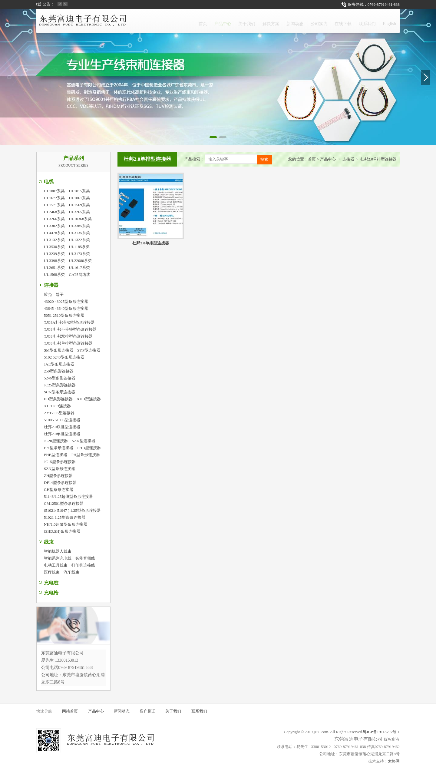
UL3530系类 (54, 246)
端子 (60, 294)
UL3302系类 (54, 225)
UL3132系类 (54, 239)
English (386, 21)
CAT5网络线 (79, 274)
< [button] (60, 4)
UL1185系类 (79, 246)
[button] (213, 137)
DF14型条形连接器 (60, 482)
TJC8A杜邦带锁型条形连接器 (69, 322)
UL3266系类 (54, 219)
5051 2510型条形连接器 (64, 315)
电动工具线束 (56, 565)
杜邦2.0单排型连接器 (62, 434)
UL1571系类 (54, 205)
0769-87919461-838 (384, 4)
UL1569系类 (79, 205)
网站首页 (70, 711)
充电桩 (51, 582)
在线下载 (328, 21)
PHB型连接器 (55, 454)
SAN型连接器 (83, 440)
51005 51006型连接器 (62, 420)
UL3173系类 (79, 253)
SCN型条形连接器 (59, 392)
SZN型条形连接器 (59, 468)
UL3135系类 (79, 232)
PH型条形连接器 (85, 454)
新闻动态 (268, 21)
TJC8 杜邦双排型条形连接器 (68, 336)
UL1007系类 (54, 191)
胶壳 (48, 294)
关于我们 (207, 21)
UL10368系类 (80, 219)
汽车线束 (71, 572)
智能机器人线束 (57, 551)
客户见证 (147, 711)
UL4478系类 (54, 232)
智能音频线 (85, 558)
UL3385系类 (79, 225)
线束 (49, 541)
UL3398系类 (54, 260)
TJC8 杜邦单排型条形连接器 (68, 343)
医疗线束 (52, 572)
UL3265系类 (79, 212)
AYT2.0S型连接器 (59, 413)
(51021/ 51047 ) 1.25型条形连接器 (72, 510)
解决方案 (237, 21)
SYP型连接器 (88, 350)
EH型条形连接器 (58, 399)
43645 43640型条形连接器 (66, 308)
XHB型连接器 (89, 399)
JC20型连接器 (56, 440)
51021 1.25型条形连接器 (64, 517)
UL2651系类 (54, 267)
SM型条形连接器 (58, 350)
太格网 (394, 761)
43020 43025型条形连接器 (66, 301)
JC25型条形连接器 (60, 385)
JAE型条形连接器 (59, 364)
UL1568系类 (54, 274)
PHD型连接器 (89, 447)
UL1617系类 (79, 267)
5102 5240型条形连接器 (64, 357)
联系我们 (358, 21)
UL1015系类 (79, 191)
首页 (152, 21)
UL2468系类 (54, 212)
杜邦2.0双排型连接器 (62, 427)
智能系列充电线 (57, 558)
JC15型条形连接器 (60, 461)
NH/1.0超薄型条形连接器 (65, 524)
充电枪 (51, 592)
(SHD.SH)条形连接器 (62, 531)
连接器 (51, 285)
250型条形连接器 (59, 371)
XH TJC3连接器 (57, 406)
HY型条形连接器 (58, 447)
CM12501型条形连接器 (64, 503)
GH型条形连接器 (58, 489)
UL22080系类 (80, 260)
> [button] (65, 4)
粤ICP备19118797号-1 (381, 731)
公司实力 (298, 21)
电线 (49, 181)
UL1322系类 (79, 239)
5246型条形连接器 (59, 378)
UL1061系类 (79, 198)
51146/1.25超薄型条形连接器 (68, 496)
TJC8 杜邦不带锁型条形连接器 (70, 329)
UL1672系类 (54, 198)
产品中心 (177, 24)
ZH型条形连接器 (58, 475)
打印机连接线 (83, 565)
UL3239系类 (54, 253)
